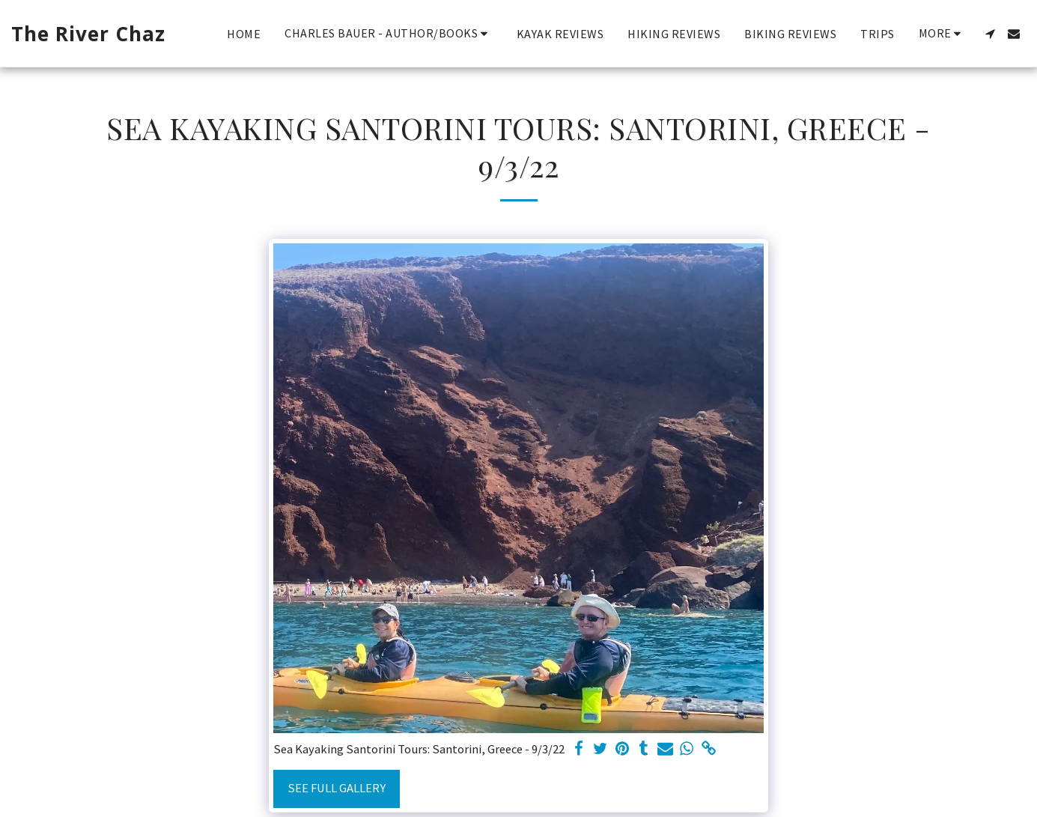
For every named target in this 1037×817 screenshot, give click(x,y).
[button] (388, 33)
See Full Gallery (337, 788)
